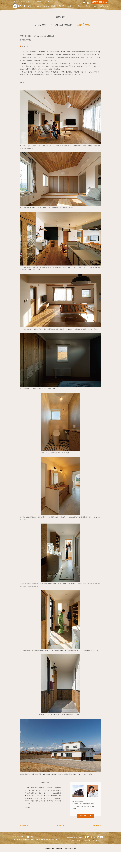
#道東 (22, 82)
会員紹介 (79, 6)
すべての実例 (40, 25)
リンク (96, 6)
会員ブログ (87, 6)
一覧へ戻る (60, 825)
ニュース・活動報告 (50, 6)
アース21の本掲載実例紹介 (61, 25)
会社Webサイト (85, 816)
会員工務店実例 (83, 25)
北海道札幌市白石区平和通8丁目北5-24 (33, 839)
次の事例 (96, 825)
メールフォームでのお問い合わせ (84, 840)
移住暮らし (70, 6)
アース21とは (37, 6)
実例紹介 (61, 6)
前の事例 (25, 825)
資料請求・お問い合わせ (99, 2)
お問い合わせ (104, 6)
